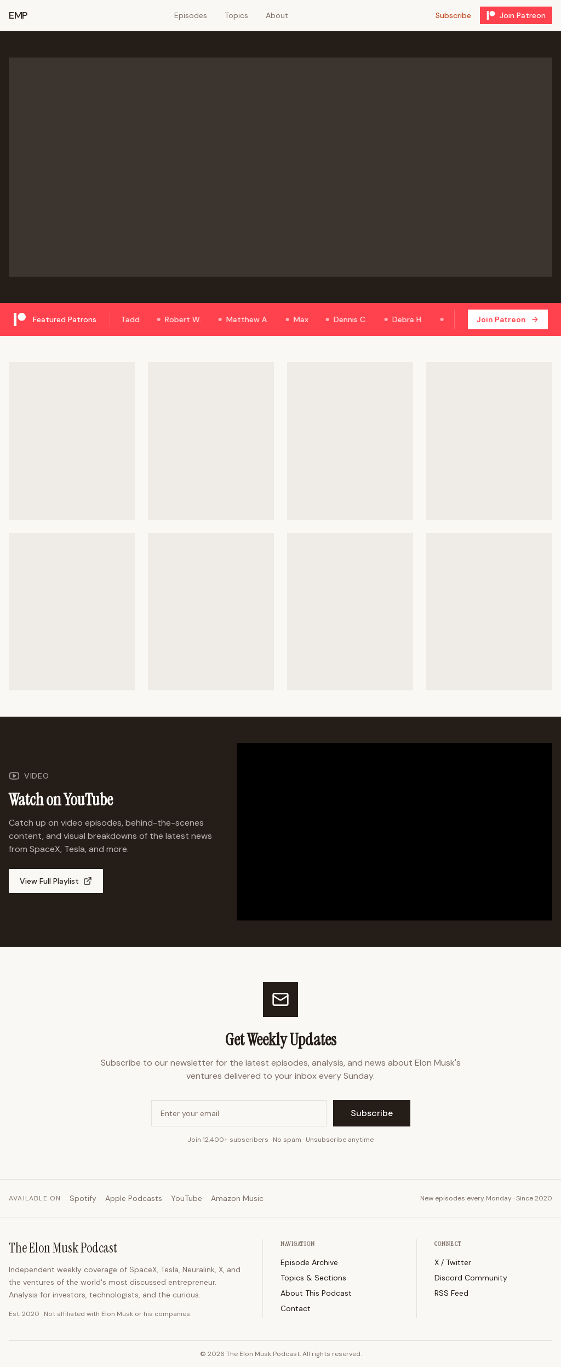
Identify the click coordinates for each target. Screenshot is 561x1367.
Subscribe (453, 15)
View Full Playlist (56, 881)
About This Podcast (316, 1293)
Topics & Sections (313, 1278)
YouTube (186, 1198)
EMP (18, 15)
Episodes (190, 15)
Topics (236, 15)
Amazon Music (237, 1198)
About (277, 15)
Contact (295, 1308)
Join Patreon (516, 15)
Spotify (83, 1198)
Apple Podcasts (133, 1198)
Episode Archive (309, 1262)
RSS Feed (451, 1293)
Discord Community (470, 1278)
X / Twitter (452, 1262)
